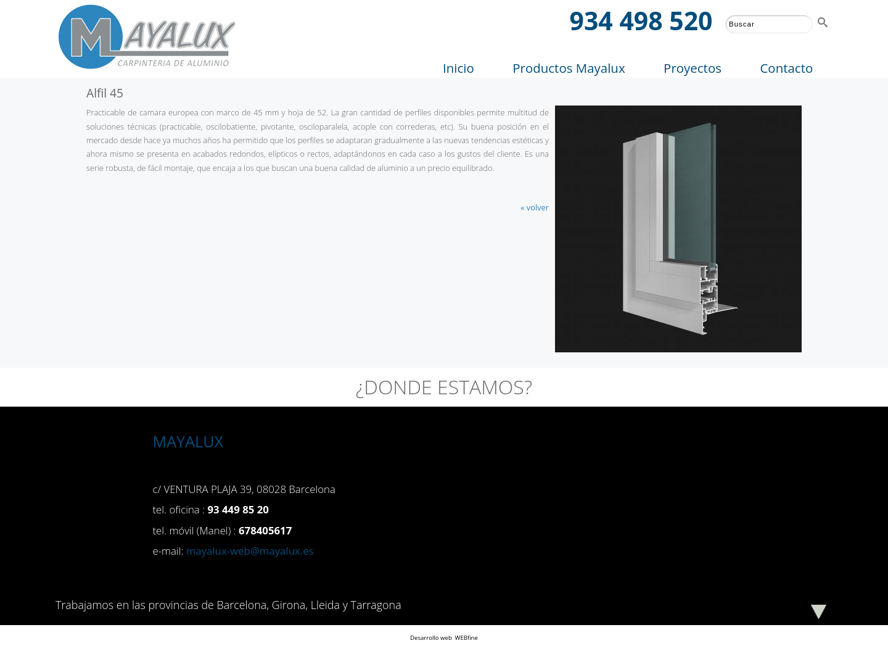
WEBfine (466, 638)
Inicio (458, 68)
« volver (534, 207)
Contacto (786, 68)
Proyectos (693, 68)
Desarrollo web (431, 638)
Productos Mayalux (568, 68)
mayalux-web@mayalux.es (250, 551)
